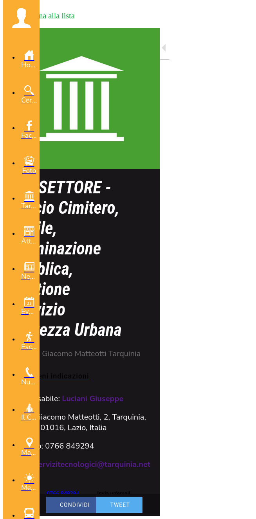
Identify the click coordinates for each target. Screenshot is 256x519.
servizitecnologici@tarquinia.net (92, 464)
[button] (21, 18)
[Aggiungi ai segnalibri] (221, 508)
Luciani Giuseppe (92, 398)
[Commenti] (240, 508)
